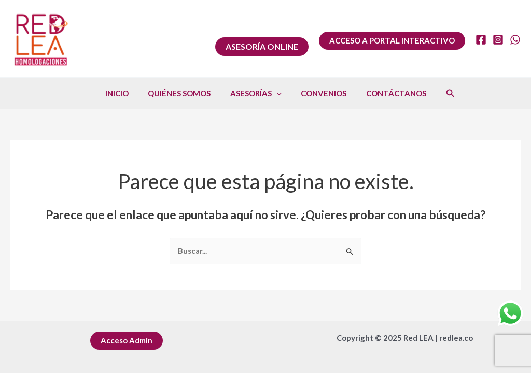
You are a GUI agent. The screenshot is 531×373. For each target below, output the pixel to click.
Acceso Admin (126, 340)
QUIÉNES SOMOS (183, 93)
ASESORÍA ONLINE (262, 46)
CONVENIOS (320, 93)
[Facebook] (481, 39)
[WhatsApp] (515, 39)
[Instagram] (498, 39)
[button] (392, 41)
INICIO (124, 93)
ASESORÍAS (256, 93)
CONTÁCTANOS (388, 93)
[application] (277, 93)
